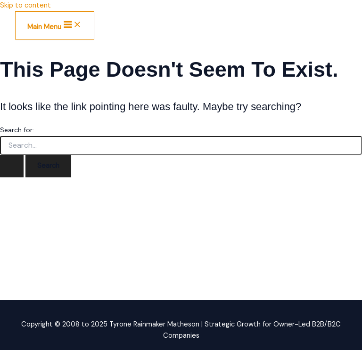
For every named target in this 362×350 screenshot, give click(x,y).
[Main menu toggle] (54, 25)
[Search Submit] (12, 166)
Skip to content (25, 5)
